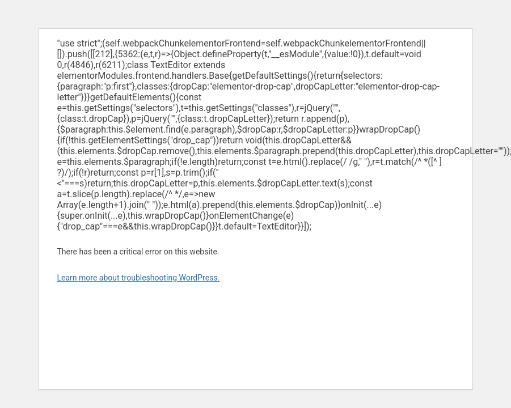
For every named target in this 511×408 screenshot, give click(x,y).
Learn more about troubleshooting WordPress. (138, 277)
